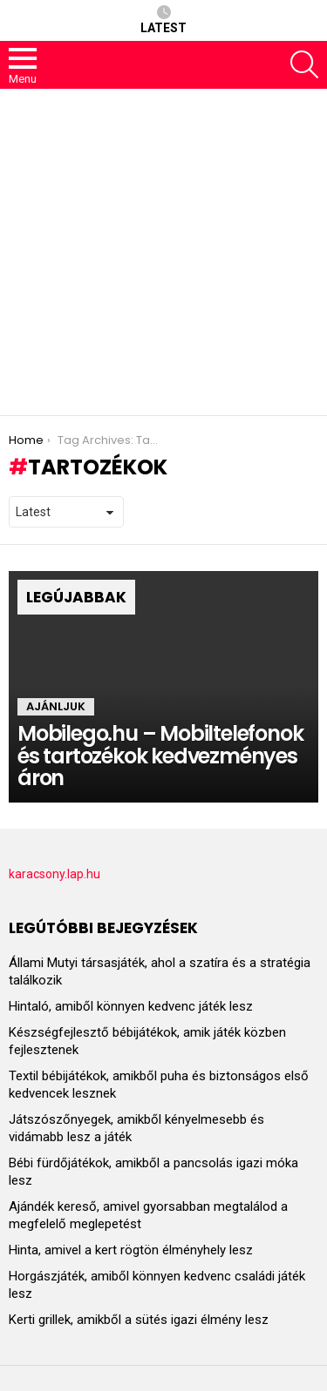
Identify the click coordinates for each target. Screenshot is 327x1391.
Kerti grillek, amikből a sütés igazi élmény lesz (139, 1319)
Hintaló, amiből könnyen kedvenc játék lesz (131, 1006)
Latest (163, 20)
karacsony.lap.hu (54, 874)
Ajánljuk (55, 706)
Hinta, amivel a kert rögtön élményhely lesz (131, 1250)
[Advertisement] (163, 252)
